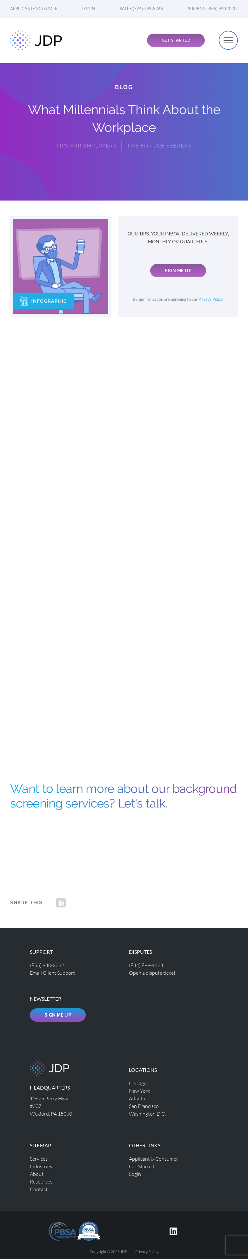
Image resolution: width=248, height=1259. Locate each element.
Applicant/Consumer (33, 8)
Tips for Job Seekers (159, 141)
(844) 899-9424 (146, 965)
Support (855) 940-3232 (213, 8)
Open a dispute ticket (152, 973)
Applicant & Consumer (153, 1159)
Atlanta (137, 1098)
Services (39, 1159)
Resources (41, 1181)
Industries (41, 1166)
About (37, 1174)
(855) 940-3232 (47, 965)
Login (88, 8)
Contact (39, 1189)
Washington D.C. (147, 1114)
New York (139, 1091)
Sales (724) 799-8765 (141, 8)
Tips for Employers (86, 141)
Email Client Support (52, 973)
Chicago (138, 1083)
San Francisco (144, 1106)
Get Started (176, 40)
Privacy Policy (210, 299)
